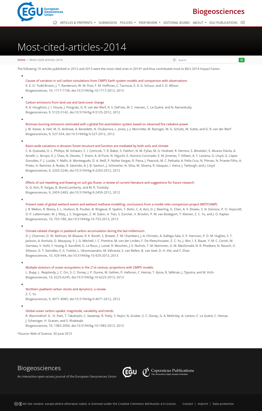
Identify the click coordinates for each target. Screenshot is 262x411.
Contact (188, 404)
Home (21, 60)
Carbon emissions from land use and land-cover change (65, 102)
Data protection (223, 404)
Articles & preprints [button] (76, 22)
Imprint (203, 404)
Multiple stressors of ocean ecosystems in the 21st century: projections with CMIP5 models (89, 267)
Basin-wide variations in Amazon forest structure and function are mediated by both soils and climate (97, 146)
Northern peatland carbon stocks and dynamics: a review (66, 289)
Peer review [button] (148, 22)
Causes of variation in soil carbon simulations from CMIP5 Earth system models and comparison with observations (106, 81)
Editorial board (177, 22)
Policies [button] (126, 22)
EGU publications (223, 22)
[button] (174, 60)
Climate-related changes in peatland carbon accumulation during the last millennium (85, 231)
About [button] (198, 22)
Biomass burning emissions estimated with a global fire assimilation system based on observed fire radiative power (107, 124)
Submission (108, 22)
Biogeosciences (219, 11)
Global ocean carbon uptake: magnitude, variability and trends (69, 311)
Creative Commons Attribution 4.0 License (147, 404)
